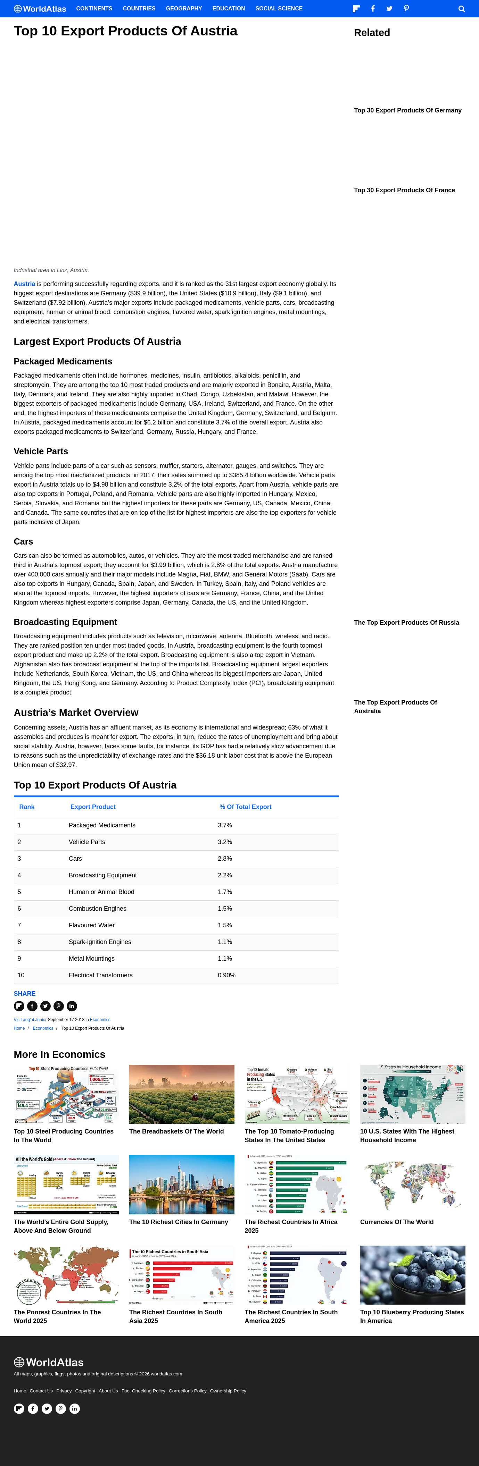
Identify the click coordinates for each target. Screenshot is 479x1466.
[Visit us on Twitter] (47, 1409)
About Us (108, 1390)
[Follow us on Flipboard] (19, 1409)
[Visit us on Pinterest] (61, 1409)
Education (229, 8)
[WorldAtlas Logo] (42, 9)
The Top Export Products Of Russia (407, 622)
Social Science (279, 8)
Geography (184, 8)
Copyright (85, 1390)
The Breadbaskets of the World (176, 1131)
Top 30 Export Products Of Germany (408, 110)
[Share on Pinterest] (58, 1006)
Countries (139, 8)
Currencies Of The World (397, 1222)
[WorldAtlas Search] (462, 8)
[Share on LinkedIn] (72, 1006)
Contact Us (41, 1390)
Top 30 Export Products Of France (404, 190)
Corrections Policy (188, 1390)
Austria (24, 283)
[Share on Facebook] (32, 1006)
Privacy (64, 1390)
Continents (94, 8)
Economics (100, 1019)
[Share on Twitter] (45, 1006)
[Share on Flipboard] (19, 1006)
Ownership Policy (228, 1390)
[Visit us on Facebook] (33, 1409)
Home (20, 1390)
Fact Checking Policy (143, 1390)
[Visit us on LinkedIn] (74, 1409)
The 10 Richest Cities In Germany (178, 1222)
